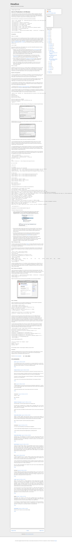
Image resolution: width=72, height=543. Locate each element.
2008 (49, 42)
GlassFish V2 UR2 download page (23, 86)
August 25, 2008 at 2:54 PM (26, 415)
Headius (15, 4)
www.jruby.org (17, 41)
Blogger (55, 540)
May (50, 63)
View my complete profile (51, 13)
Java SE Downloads (36, 49)
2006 (49, 72)
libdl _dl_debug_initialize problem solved (53, 59)
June (50, 61)
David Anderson (16, 444)
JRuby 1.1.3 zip (21, 42)
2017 (49, 32)
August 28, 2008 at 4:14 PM (21, 479)
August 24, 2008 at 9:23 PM (20, 361)
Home (28, 530)
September (51, 48)
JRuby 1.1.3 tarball (14, 42)
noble (15, 361)
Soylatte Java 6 (15, 56)
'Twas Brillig (51, 57)
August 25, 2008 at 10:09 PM (26, 435)
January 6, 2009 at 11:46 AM (23, 508)
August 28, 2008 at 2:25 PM (22, 470)
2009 (49, 41)
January (50, 69)
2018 (49, 30)
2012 (49, 36)
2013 (49, 35)
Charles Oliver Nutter (17, 415)
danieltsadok (16, 508)
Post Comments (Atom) (29, 534)
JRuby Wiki (29, 234)
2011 (49, 38)
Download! (23, 41)
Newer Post (13, 530)
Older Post (42, 530)
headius (49, 11)
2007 (49, 71)
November (51, 45)
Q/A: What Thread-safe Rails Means (53, 56)
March (50, 66)
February (51, 67)
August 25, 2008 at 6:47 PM (23, 425)
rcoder (15, 479)
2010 (49, 39)
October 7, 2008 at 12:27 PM (21, 496)
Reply (15, 366)
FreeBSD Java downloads (30, 58)
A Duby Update (51, 51)
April (50, 64)
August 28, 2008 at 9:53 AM (20, 455)
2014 (49, 33)
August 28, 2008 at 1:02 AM (24, 444)
